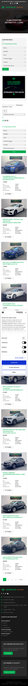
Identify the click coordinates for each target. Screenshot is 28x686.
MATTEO (4, 635)
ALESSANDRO (5, 627)
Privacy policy (4, 683)
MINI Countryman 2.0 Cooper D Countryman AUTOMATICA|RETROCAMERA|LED (13, 388)
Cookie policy (23, 683)
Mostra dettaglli (19, 357)
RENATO (4, 625)
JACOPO (4, 623)
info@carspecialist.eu (20, 1)
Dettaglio (8, 193)
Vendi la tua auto (9, 672)
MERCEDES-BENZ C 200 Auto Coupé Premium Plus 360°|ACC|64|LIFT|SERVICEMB (13, 221)
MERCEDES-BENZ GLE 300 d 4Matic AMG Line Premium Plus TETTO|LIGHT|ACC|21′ (14, 431)
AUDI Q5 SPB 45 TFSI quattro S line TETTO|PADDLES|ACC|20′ (12, 558)
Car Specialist (18, 682)
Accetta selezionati (14, 367)
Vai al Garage (8, 653)
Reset (5, 69)
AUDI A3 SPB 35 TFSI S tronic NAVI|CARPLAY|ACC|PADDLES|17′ (12, 516)
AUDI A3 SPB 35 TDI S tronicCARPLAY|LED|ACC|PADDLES (13, 304)
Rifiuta (14, 372)
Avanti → (21, 579)
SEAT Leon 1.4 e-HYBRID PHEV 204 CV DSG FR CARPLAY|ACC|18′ (13, 263)
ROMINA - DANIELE (7, 631)
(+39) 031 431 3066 (7, 1)
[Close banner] (25, 312)
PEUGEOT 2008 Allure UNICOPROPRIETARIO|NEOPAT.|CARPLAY (14, 474)
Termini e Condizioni (14, 683)
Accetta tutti (14, 362)
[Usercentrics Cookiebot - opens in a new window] (17, 312)
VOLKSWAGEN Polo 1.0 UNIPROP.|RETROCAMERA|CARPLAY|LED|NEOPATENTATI (14, 178)
